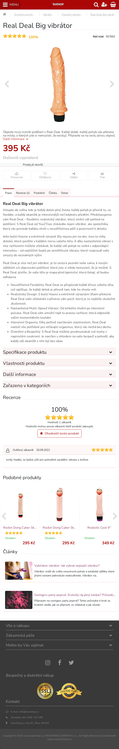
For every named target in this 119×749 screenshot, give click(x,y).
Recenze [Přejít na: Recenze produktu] (23, 193)
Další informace (16, 139)
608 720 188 (35, 717)
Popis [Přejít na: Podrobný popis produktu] (8, 193)
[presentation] (7, 84)
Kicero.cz (67, 739)
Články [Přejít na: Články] (53, 193)
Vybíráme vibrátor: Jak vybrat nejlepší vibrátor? (67, 566)
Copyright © (9, 735)
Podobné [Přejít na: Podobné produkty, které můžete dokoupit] (39, 193)
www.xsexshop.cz (33, 735)
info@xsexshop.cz (29, 711)
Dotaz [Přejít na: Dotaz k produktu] (64, 193)
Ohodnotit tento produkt (59, 433)
